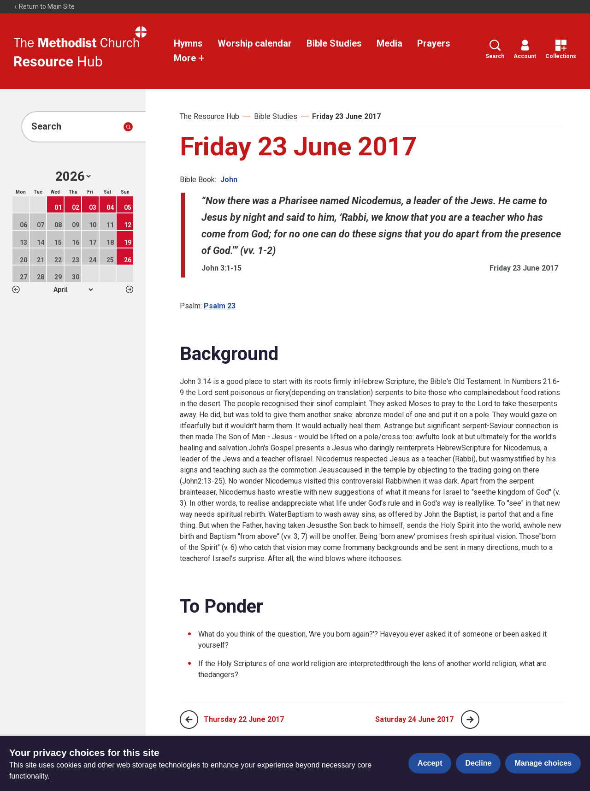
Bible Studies (334, 43)
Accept (430, 763)
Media (389, 43)
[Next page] (470, 719)
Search (494, 49)
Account (524, 49)
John (228, 179)
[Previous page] (189, 719)
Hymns (188, 43)
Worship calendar (255, 43)
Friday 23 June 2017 (346, 116)
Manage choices (543, 763)
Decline (478, 763)
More (189, 58)
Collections (560, 49)
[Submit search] (128, 126)
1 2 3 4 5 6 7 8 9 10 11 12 (73, 289)
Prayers (433, 43)
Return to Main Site (44, 6)
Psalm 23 (220, 305)
